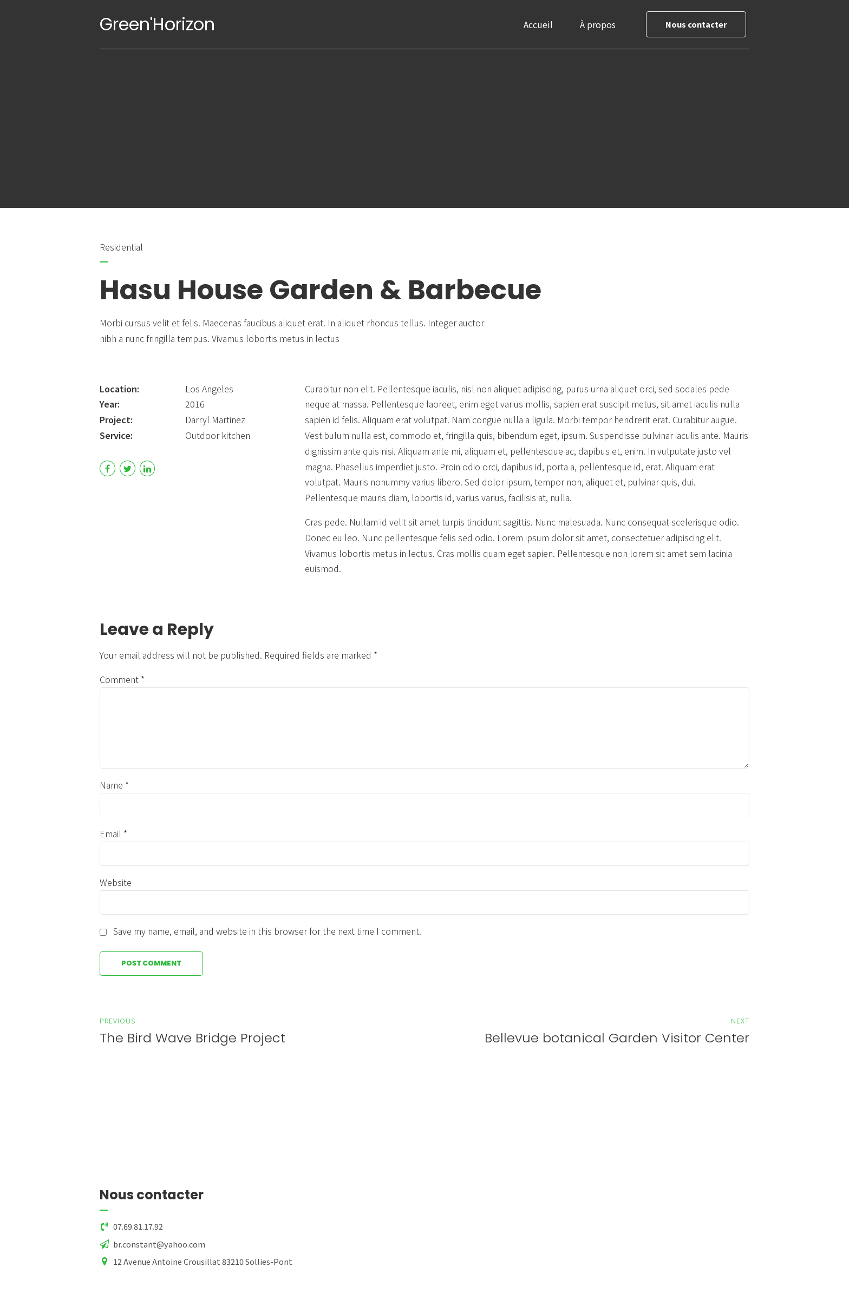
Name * (114, 784)
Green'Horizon (157, 24)
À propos (598, 24)
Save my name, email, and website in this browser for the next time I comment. (267, 930)
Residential (121, 246)
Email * (113, 833)
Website (116, 882)
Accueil (538, 24)
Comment (122, 679)
